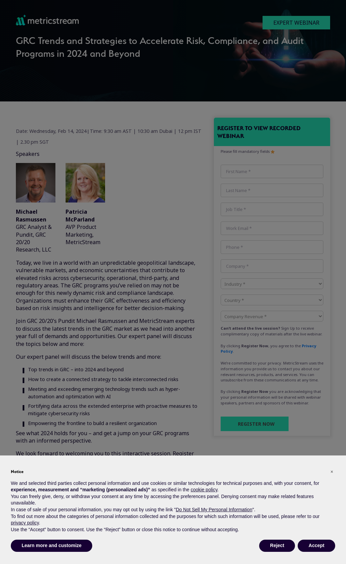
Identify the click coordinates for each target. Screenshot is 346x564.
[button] (331, 471)
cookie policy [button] (204, 489)
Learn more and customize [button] (51, 545)
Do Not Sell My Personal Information (214, 509)
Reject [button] (277, 545)
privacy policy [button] (25, 522)
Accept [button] (316, 545)
